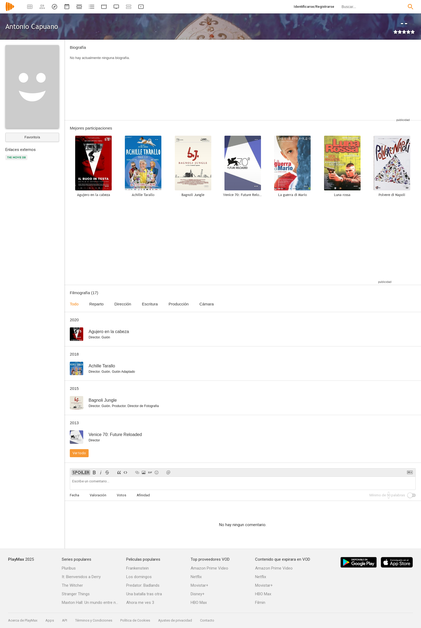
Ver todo (79, 453)
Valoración (98, 495)
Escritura (150, 304)
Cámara (206, 304)
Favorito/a (32, 137)
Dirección (122, 304)
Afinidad (143, 495)
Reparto (96, 304)
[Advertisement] (273, 79)
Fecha (74, 495)
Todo (74, 304)
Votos (121, 495)
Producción (179, 304)
